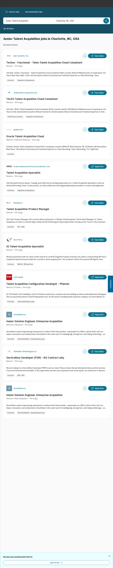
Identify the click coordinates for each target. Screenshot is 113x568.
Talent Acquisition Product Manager (27, 209)
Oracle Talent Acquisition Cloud (25, 136)
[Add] (85, 56)
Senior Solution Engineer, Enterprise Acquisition (34, 321)
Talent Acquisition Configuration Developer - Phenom (37, 284)
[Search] (106, 21)
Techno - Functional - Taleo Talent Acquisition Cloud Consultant (44, 62)
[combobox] (25, 21)
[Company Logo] (9, 56)
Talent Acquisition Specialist (23, 172)
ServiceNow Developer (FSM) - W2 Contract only (35, 357)
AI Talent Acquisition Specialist (25, 246)
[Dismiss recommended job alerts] (109, 556)
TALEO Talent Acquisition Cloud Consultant (32, 99)
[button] (110, 284)
